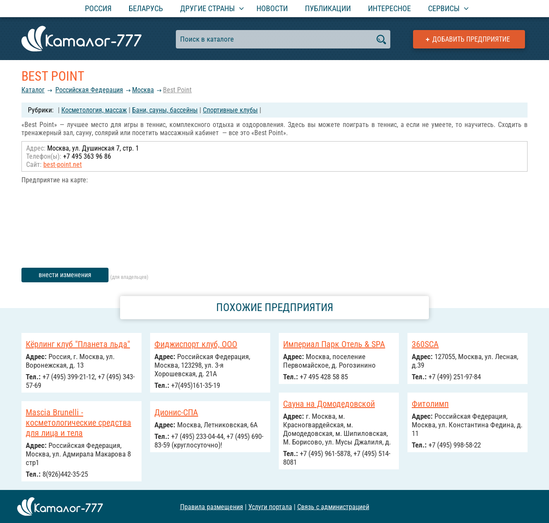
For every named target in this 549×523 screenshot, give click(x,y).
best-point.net (62, 164)
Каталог (33, 90)
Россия (98, 8)
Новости (272, 8)
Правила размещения (211, 506)
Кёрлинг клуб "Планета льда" (78, 344)
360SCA (425, 344)
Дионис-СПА (176, 412)
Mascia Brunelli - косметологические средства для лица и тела (78, 422)
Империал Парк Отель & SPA (334, 344)
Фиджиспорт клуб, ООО (195, 344)
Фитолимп (430, 404)
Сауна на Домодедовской (329, 404)
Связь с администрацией (333, 506)
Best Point (177, 90)
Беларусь (146, 8)
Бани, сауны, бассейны (165, 110)
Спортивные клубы (230, 110)
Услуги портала (270, 506)
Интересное (389, 8)
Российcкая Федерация (89, 90)
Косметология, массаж (94, 110)
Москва (143, 90)
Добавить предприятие (471, 39)
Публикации (328, 8)
